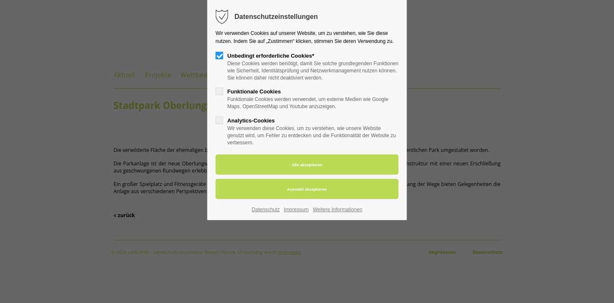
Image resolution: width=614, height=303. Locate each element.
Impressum (296, 210)
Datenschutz (265, 210)
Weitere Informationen (338, 210)
